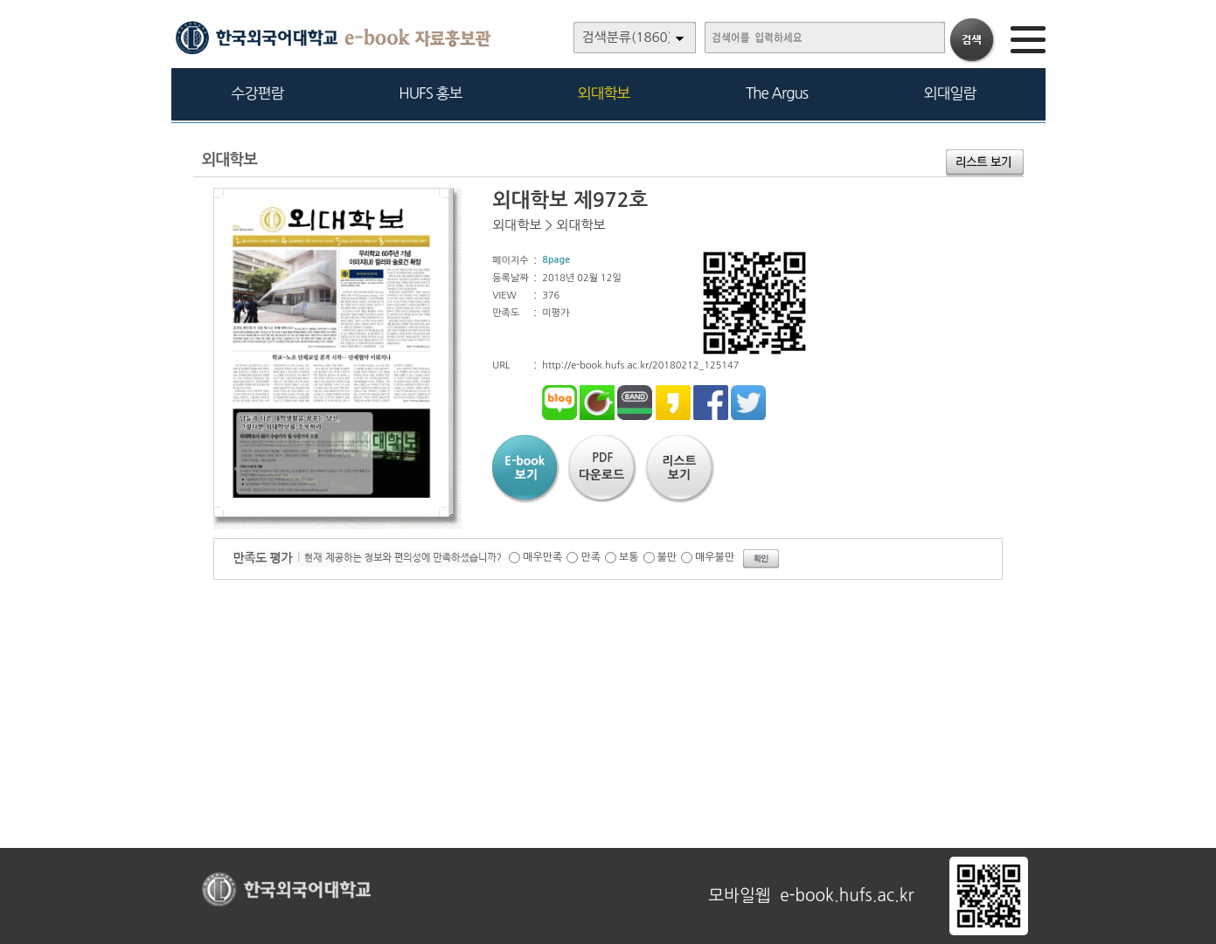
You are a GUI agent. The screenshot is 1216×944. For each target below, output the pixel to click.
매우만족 (542, 557)
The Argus (777, 93)
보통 (629, 557)
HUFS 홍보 (430, 93)
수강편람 (258, 93)
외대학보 (604, 93)
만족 (590, 557)
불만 (667, 557)
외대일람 (950, 93)
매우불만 (714, 557)
